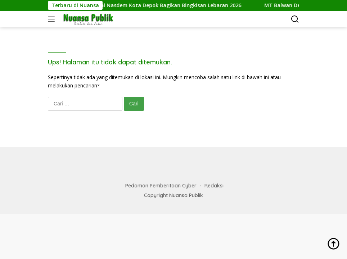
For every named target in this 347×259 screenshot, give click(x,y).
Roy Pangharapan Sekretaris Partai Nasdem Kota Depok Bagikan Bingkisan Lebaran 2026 (134, 5)
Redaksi (214, 185)
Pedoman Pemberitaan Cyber (161, 185)
